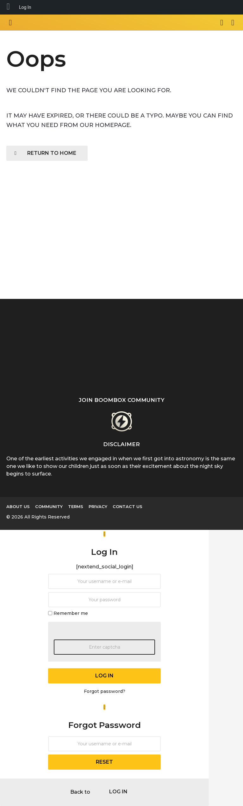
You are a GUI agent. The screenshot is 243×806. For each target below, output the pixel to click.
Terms (75, 506)
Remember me (70, 613)
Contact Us (127, 506)
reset (104, 762)
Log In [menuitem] (25, 7)
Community (49, 506)
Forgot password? (104, 691)
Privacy (98, 506)
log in (104, 676)
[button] (10, 22)
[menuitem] (8, 7)
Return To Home (45, 153)
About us (18, 506)
